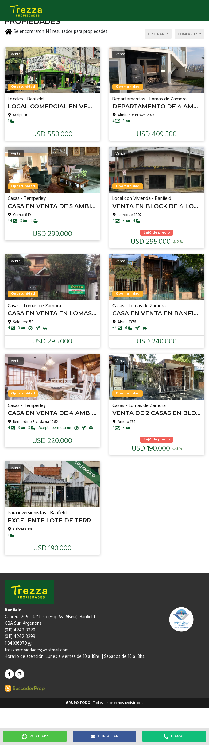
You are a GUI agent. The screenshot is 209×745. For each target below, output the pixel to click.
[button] (201, 10)
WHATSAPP (35, 736)
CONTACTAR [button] (104, 736)
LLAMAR (174, 736)
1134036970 (18, 643)
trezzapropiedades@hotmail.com (36, 650)
